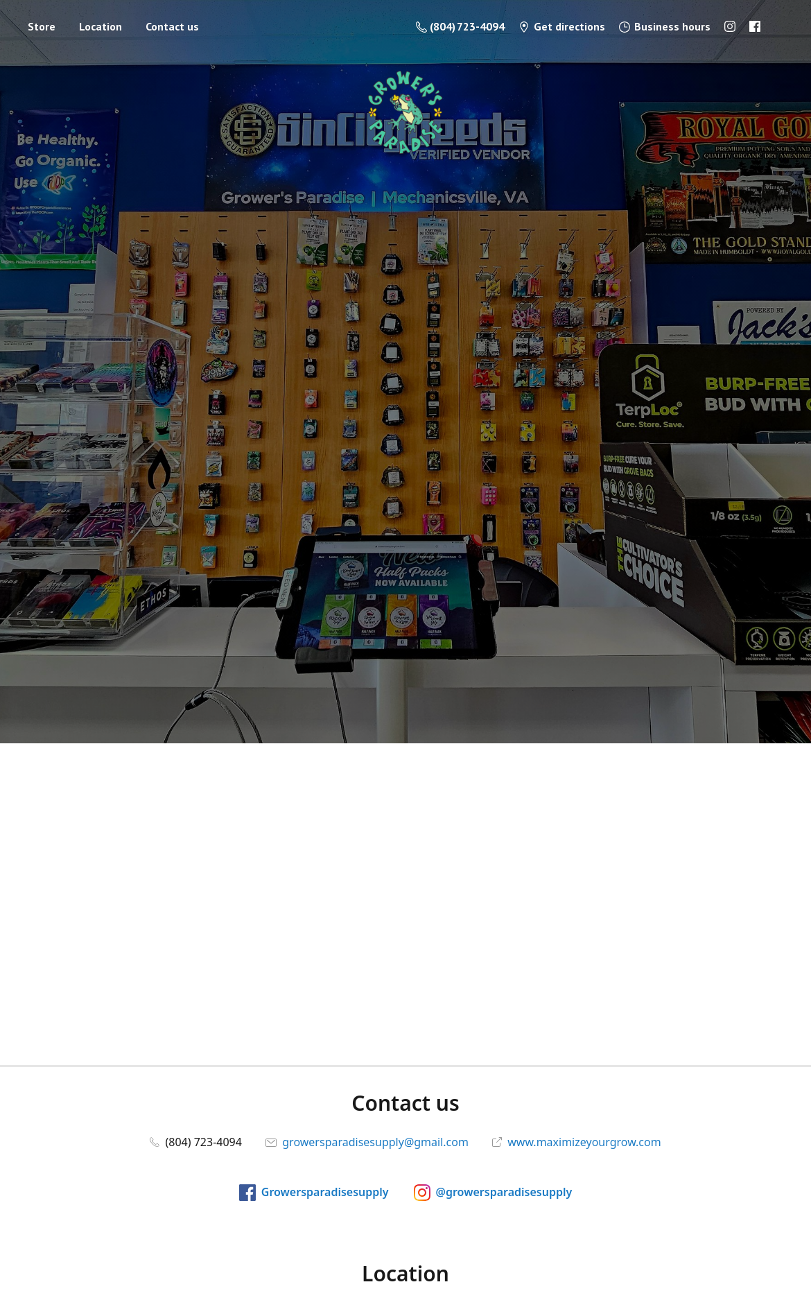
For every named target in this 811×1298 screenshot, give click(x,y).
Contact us (172, 26)
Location (100, 26)
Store (41, 26)
